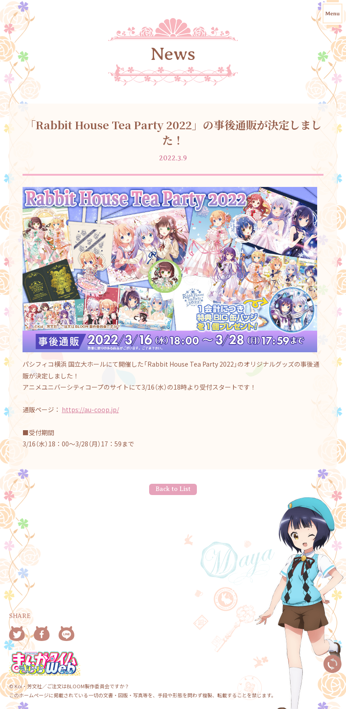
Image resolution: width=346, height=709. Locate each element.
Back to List (173, 489)
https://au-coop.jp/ (90, 409)
